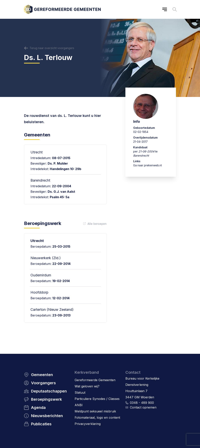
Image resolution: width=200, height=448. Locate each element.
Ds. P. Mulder (58, 163)
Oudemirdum (40, 275)
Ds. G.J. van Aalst (61, 192)
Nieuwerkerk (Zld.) (45, 258)
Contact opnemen (143, 407)
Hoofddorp (39, 292)
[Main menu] (165, 9)
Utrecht (37, 241)
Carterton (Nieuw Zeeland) (52, 309)
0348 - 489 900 (142, 403)
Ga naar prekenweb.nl (147, 165)
